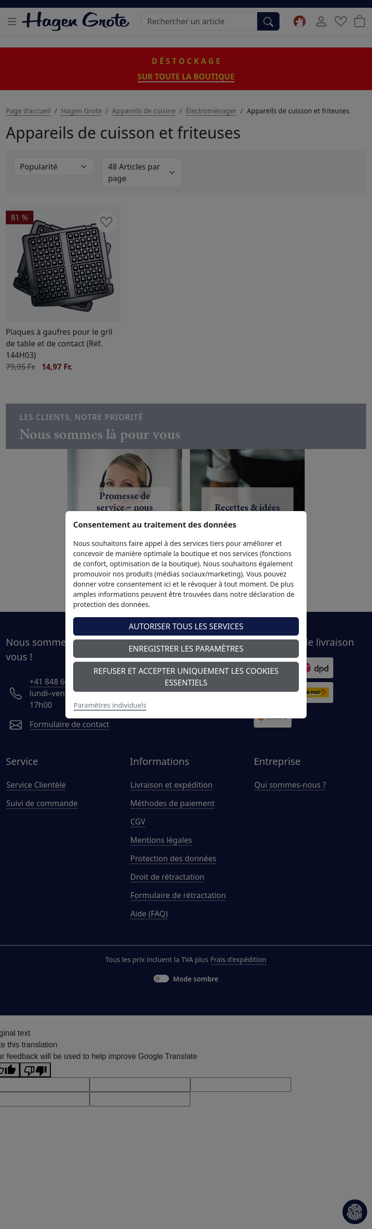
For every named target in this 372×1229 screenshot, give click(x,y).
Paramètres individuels (110, 705)
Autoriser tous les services (186, 626)
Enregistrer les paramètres (185, 648)
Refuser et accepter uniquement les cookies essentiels (186, 677)
